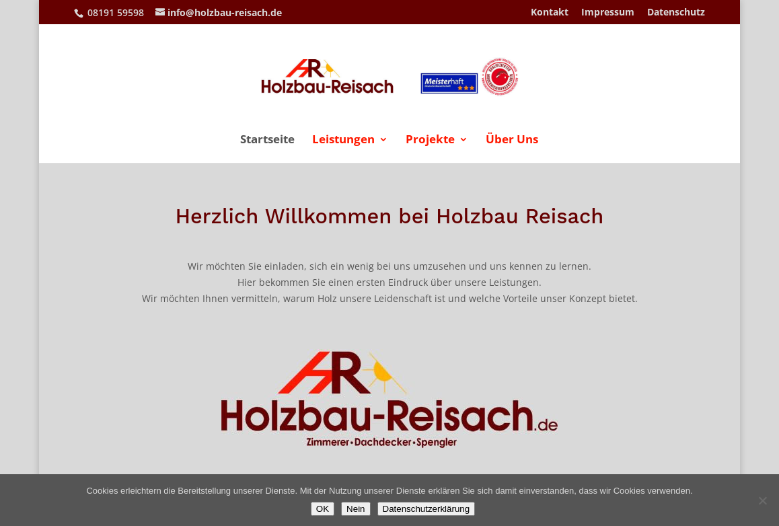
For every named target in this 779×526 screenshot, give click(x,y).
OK (322, 509)
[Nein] (762, 500)
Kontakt (549, 12)
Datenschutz (676, 12)
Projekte (430, 141)
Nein (355, 509)
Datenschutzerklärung (426, 509)
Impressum (607, 12)
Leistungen (343, 141)
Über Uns (512, 141)
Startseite (267, 141)
